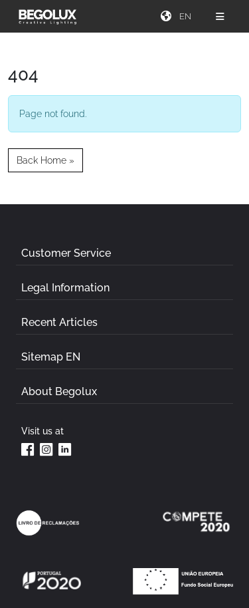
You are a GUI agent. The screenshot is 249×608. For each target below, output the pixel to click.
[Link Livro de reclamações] (48, 523)
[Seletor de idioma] (186, 16)
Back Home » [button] (45, 160)
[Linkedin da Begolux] (65, 449)
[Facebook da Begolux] (28, 449)
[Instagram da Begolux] (46, 449)
